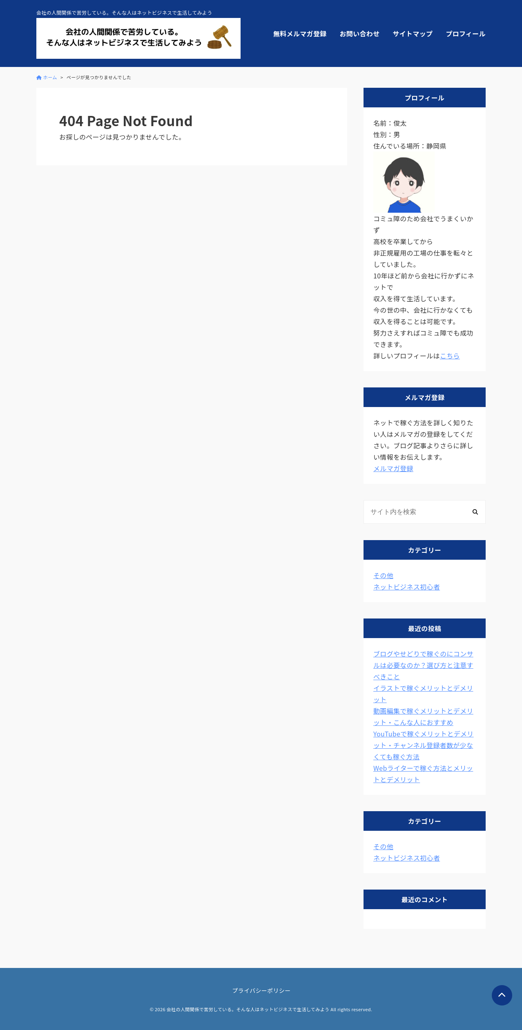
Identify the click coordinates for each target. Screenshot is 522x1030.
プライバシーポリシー (261, 990)
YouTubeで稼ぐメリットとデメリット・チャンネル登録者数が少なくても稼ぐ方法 (423, 745)
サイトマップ (413, 33)
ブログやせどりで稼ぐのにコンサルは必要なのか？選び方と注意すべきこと (423, 665)
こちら (450, 355)
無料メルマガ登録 (300, 33)
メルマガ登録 (393, 468)
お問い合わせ (360, 33)
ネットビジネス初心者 (406, 587)
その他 (383, 575)
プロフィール (466, 33)
